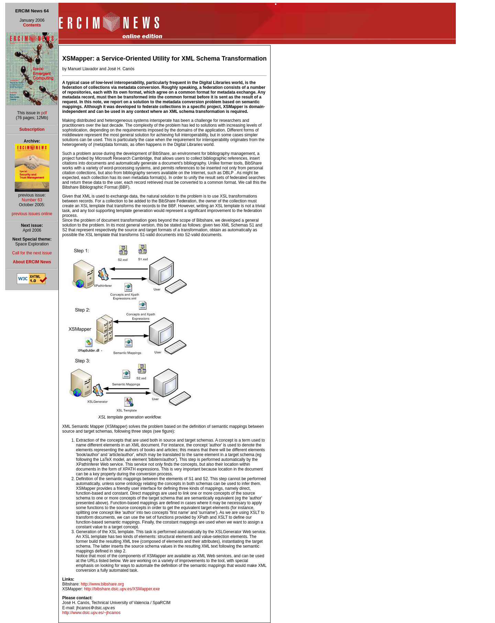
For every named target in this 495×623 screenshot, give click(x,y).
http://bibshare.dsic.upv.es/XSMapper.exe (122, 589)
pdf (44, 112)
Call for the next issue (32, 253)
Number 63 (32, 200)
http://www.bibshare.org (102, 584)
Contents (32, 25)
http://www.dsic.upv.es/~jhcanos (91, 612)
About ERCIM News (32, 262)
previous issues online (32, 213)
